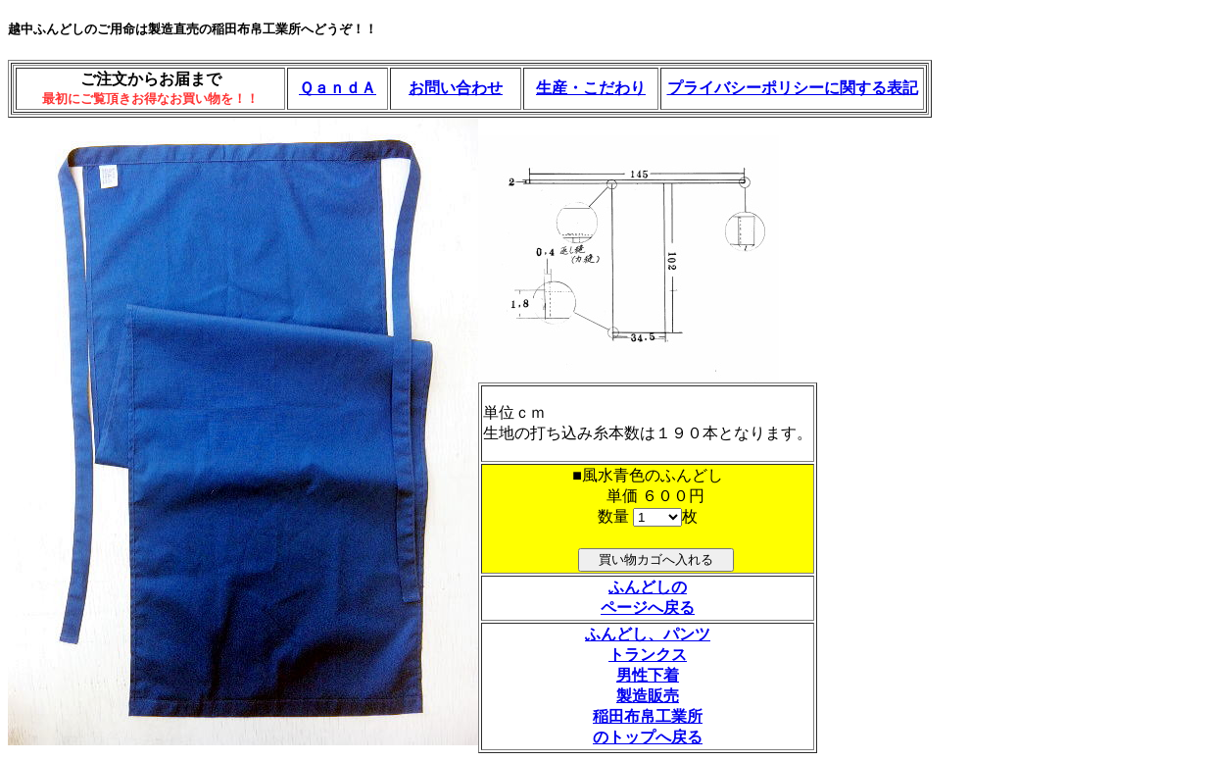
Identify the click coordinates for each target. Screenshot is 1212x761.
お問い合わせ (456, 87)
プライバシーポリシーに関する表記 (792, 87)
